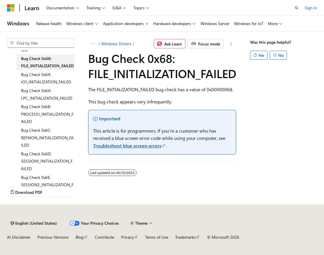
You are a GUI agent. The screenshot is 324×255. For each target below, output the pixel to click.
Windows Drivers (116, 43)
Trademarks (185, 237)
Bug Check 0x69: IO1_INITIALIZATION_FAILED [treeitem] (46, 78)
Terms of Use (156, 237)
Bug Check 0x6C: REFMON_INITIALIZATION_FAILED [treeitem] (47, 137)
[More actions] (231, 43)
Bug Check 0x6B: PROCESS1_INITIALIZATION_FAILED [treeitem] (47, 114)
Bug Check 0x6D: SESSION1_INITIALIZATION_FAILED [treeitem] (47, 161)
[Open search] (296, 8)
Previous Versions (53, 237)
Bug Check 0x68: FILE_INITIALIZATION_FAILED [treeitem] (47, 62)
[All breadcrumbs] (93, 43)
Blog (79, 237)
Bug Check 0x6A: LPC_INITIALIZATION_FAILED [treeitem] (46, 94)
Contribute (104, 237)
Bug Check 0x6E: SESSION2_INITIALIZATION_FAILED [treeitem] (47, 185)
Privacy (127, 237)
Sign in (311, 7)
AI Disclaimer (18, 237)
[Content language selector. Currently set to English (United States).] (33, 223)
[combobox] (40, 43)
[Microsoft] (11, 8)
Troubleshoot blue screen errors (127, 146)
